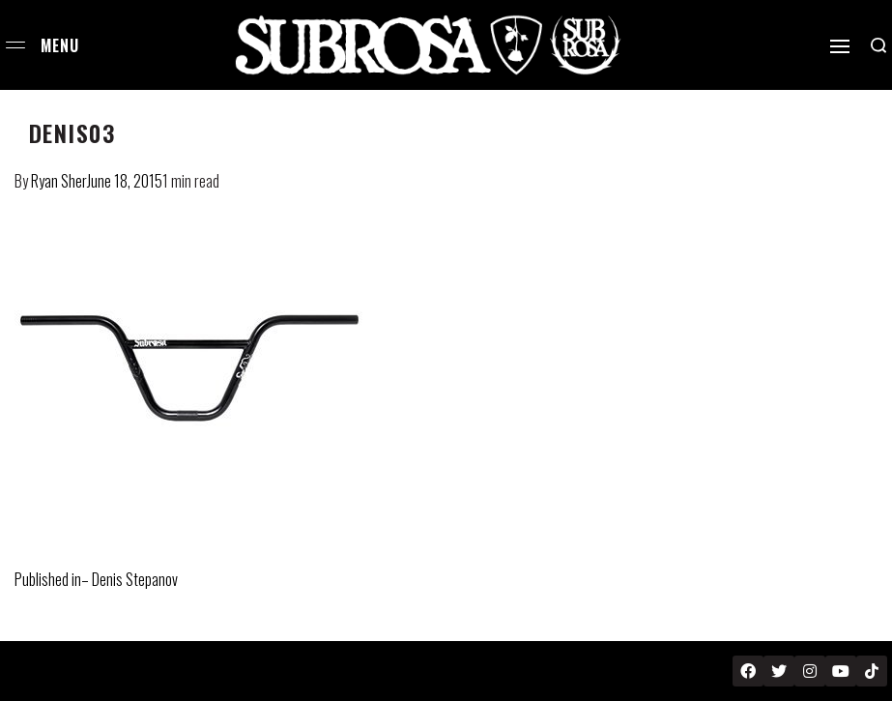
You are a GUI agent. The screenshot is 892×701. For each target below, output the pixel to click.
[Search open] (878, 45)
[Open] (839, 46)
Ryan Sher (59, 180)
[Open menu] (15, 45)
